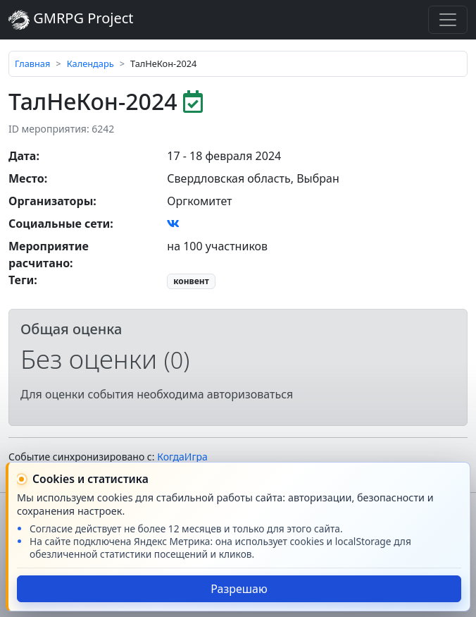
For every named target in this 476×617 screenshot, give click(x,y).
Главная (32, 63)
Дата (22, 156)
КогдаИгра (182, 456)
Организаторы (50, 201)
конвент (191, 281)
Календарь (90, 63)
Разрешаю (239, 589)
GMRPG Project (71, 19)
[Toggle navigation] (448, 20)
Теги (21, 280)
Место (26, 178)
